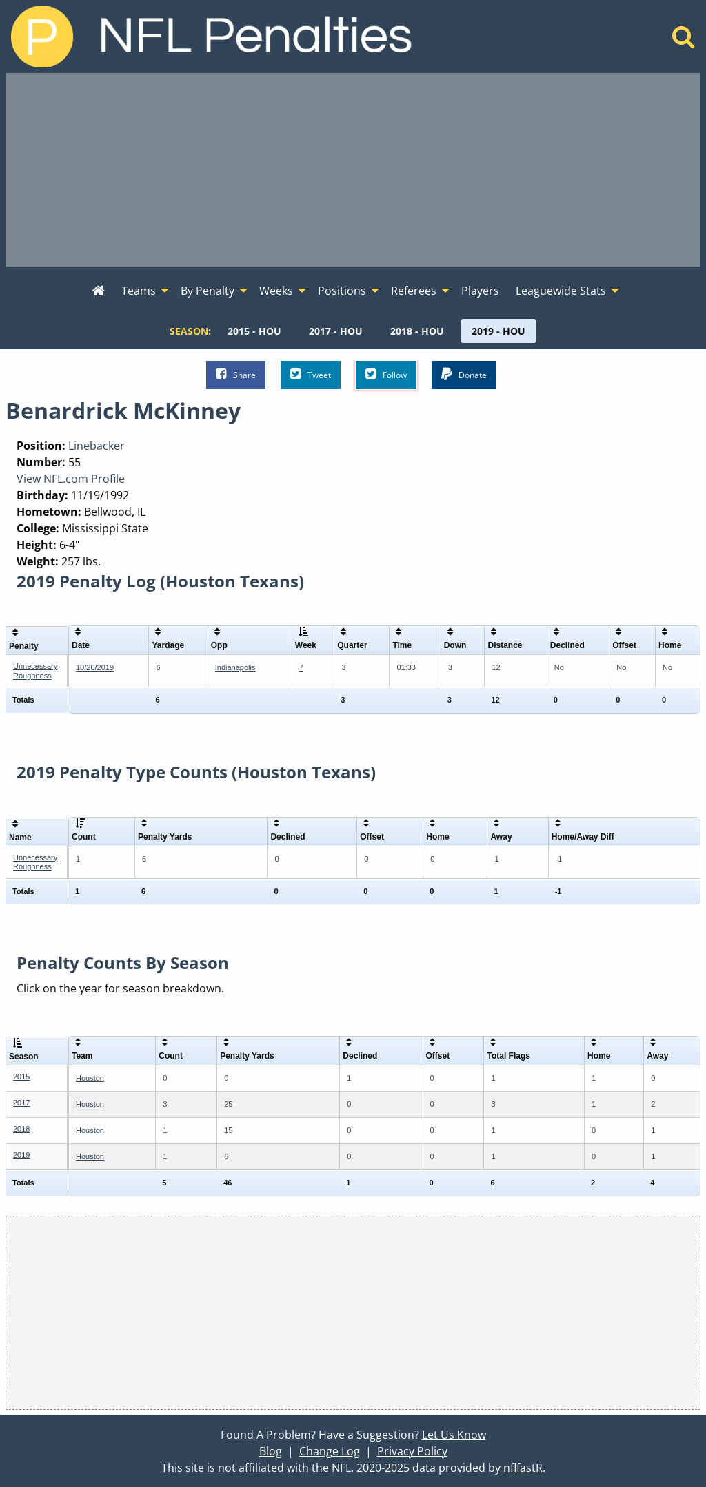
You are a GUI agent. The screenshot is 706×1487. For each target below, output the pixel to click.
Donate (464, 374)
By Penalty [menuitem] (207, 290)
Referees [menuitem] (413, 290)
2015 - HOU (254, 330)
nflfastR (523, 1467)
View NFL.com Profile (71, 478)
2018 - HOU (417, 330)
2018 (21, 1129)
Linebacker (96, 445)
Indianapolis (235, 667)
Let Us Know (454, 1434)
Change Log (329, 1451)
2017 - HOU (336, 330)
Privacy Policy (412, 1451)
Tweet (310, 374)
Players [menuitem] (480, 290)
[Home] (683, 40)
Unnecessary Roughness (35, 670)
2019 (21, 1155)
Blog (270, 1451)
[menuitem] (98, 291)
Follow (386, 374)
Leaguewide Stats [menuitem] (561, 290)
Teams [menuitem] (138, 290)
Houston (90, 1078)
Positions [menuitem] (342, 290)
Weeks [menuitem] (276, 290)
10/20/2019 (95, 667)
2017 (21, 1103)
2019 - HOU (498, 330)
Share (236, 374)
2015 (21, 1076)
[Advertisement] (353, 170)
